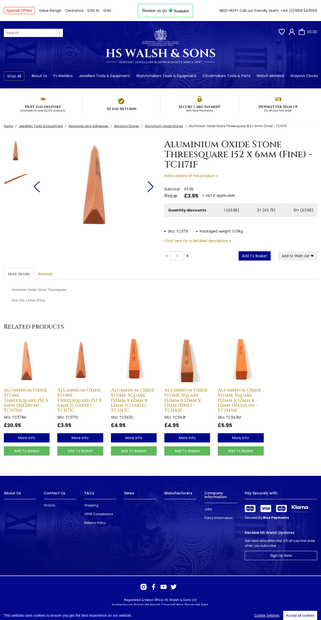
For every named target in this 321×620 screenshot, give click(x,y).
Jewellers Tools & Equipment (104, 75)
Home (8, 126)
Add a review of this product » (191, 175)
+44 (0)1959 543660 (298, 10)
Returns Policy (95, 523)
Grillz (107, 10)
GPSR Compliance (98, 514)
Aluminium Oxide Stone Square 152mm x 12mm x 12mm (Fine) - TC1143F (186, 400)
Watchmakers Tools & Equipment (166, 75)
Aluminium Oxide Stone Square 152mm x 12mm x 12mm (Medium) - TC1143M (239, 400)
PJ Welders (63, 75)
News (129, 493)
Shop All (14, 76)
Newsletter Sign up (278, 106)
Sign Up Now (281, 555)
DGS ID (93, 10)
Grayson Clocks (304, 75)
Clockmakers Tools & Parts (226, 75)
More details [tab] (19, 273)
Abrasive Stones (126, 126)
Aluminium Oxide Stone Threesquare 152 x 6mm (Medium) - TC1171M (26, 400)
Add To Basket (254, 255)
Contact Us (54, 493)
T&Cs (89, 493)
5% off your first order (278, 111)
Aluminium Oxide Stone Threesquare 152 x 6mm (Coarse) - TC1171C (79, 400)
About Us (39, 75)
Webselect (77, 609)
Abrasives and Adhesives (88, 126)
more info (26, 437)
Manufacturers (178, 493)
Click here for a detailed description (196, 240)
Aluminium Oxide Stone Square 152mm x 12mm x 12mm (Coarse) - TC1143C (133, 400)
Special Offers (19, 10)
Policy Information (218, 518)
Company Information (215, 495)
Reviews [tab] (46, 273)
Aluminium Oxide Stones (164, 126)
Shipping (91, 505)
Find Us (49, 505)
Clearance (74, 10)
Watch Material (270, 75)
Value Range (50, 10)
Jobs (208, 509)
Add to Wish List (298, 255)
